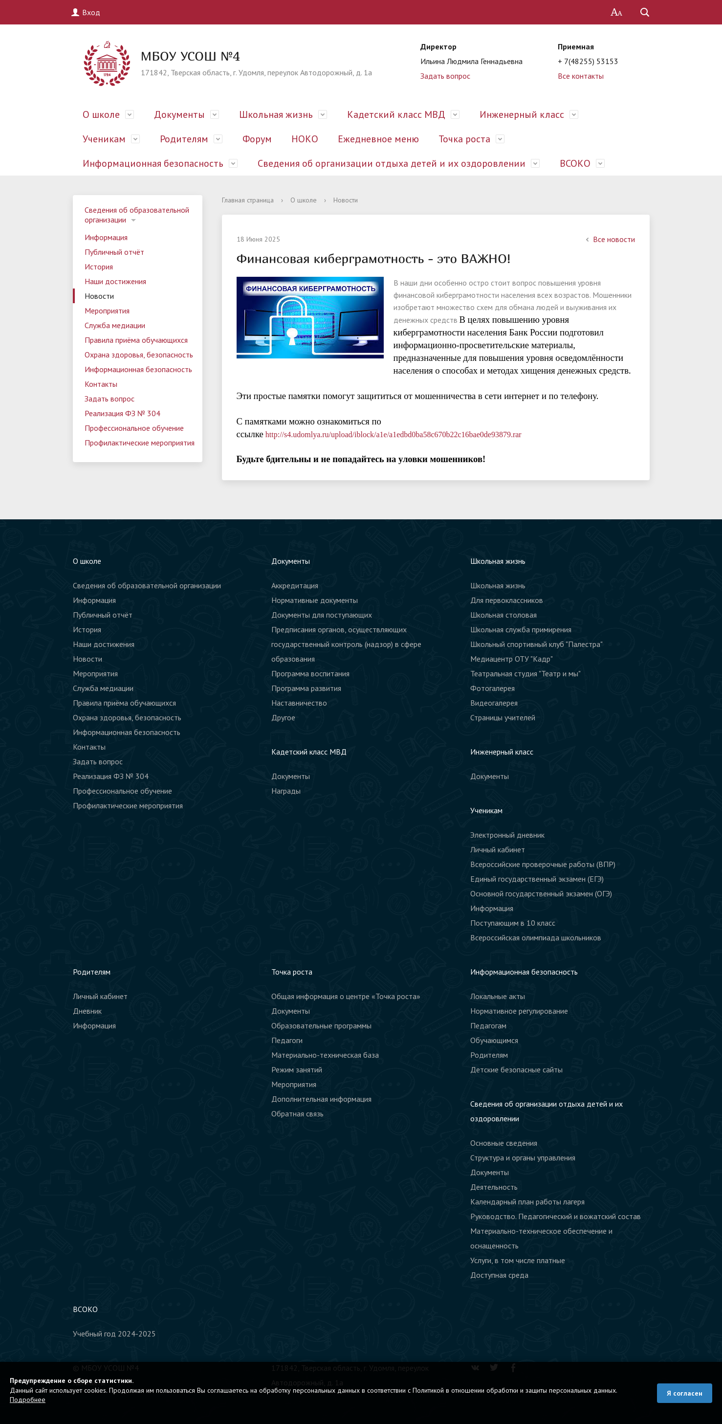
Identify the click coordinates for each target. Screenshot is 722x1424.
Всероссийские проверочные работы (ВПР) (542, 864)
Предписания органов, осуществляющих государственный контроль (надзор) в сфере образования (346, 644)
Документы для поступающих (321, 615)
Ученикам (104, 139)
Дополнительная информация (321, 1099)
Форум (257, 139)
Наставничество (299, 703)
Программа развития (306, 688)
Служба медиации (115, 325)
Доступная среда (499, 1275)
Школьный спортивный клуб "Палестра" (536, 644)
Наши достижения (115, 281)
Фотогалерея (492, 688)
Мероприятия (107, 310)
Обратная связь (297, 1113)
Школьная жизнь (276, 114)
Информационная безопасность (153, 163)
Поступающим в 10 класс (512, 923)
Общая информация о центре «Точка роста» (345, 996)
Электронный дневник (507, 835)
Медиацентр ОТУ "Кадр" (511, 659)
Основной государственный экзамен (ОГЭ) (541, 893)
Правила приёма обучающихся (136, 340)
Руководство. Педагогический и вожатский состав (555, 1216)
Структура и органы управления (522, 1157)
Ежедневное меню (378, 139)
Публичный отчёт (114, 252)
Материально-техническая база (325, 1055)
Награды (286, 791)
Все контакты (581, 76)
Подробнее (27, 1399)
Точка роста (464, 139)
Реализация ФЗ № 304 (122, 413)
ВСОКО (575, 163)
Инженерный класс (522, 114)
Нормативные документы (314, 600)
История (99, 266)
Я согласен (684, 1393)
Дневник (87, 1011)
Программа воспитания (310, 673)
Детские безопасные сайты (516, 1069)
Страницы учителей (502, 717)
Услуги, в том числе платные (517, 1260)
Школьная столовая (503, 615)
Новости (99, 296)
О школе (101, 114)
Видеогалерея (494, 703)
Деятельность (494, 1187)
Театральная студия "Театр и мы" (525, 673)
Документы (179, 114)
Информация (106, 237)
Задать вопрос (445, 76)
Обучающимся (494, 1040)
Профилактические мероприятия (140, 442)
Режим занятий (296, 1069)
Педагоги (287, 1040)
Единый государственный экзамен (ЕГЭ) (537, 879)
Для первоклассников (506, 600)
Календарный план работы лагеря (527, 1201)
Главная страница (248, 200)
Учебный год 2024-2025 (114, 1333)
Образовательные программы (321, 1025)
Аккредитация (294, 585)
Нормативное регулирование (519, 1011)
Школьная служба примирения (520, 629)
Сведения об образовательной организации (137, 214)
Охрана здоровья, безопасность (139, 354)
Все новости (609, 239)
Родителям (184, 139)
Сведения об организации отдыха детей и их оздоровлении (391, 163)
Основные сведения (503, 1143)
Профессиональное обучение (134, 428)
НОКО (304, 139)
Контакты (101, 384)
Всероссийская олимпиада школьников (535, 937)
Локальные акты (497, 996)
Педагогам (488, 1025)
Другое (283, 717)
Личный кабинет (497, 849)
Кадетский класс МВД (396, 114)
